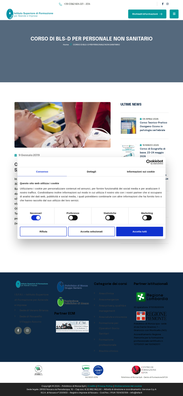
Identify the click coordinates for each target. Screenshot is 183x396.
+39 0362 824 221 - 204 (77, 3)
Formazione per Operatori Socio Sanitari (109, 328)
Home (66, 45)
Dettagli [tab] (91, 171)
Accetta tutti (139, 231)
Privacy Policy (105, 386)
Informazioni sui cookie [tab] (141, 171)
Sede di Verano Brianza (33, 310)
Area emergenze (109, 299)
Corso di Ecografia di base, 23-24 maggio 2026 (152, 153)
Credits (92, 386)
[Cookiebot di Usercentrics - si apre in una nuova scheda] (148, 162)
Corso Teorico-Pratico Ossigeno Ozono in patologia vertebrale (153, 127)
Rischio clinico (108, 351)
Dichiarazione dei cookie (128, 386)
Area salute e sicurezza (113, 316)
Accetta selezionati (91, 231)
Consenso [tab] (42, 171)
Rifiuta (43, 231)
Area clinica (106, 293)
